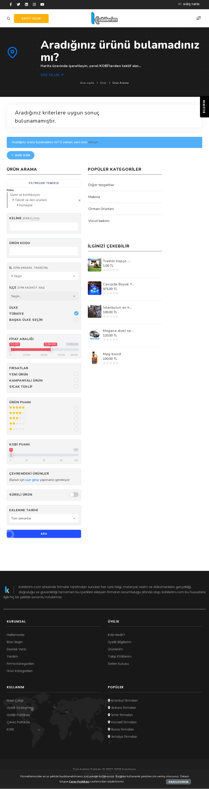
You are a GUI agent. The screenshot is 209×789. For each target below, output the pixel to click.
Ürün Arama (120, 83)
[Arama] (9, 18)
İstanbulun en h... (117, 308)
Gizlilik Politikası (18, 716)
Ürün (103, 83)
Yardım (12, 657)
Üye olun (52, 74)
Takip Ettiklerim (120, 657)
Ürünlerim (115, 650)
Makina (94, 197)
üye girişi (32, 480)
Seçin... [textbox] (16, 297)
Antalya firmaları (122, 737)
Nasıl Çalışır (15, 701)
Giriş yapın (189, 4)
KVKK (10, 730)
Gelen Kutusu (118, 664)
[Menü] (198, 18)
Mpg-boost (112, 354)
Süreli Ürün (20, 495)
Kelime (24, 219)
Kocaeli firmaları (122, 723)
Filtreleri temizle (44, 184)
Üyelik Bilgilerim (119, 643)
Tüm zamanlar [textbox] (21, 519)
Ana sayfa (87, 83)
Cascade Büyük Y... (118, 285)
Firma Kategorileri (20, 664)
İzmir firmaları (120, 716)
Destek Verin (16, 650)
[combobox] (44, 276)
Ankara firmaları (122, 708)
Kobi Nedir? (116, 635)
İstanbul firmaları (123, 701)
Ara (27, 535)
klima (34, 219)
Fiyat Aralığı (21, 340)
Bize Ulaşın (15, 643)
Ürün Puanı (20, 403)
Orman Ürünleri (101, 209)
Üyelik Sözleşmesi (20, 708)
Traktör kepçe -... (117, 261)
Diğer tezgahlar (101, 185)
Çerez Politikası (18, 723)
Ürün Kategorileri (19, 672)
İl (28, 268)
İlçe (27, 288)
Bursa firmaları (121, 730)
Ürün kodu (19, 244)
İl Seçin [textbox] (16, 277)
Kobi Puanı (19, 445)
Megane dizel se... (118, 331)
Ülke (13, 308)
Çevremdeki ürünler (29, 474)
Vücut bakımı (98, 221)
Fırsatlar (18, 369)
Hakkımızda (15, 635)
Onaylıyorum (178, 781)
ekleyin (93, 143)
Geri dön (20, 156)
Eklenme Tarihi (23, 511)
